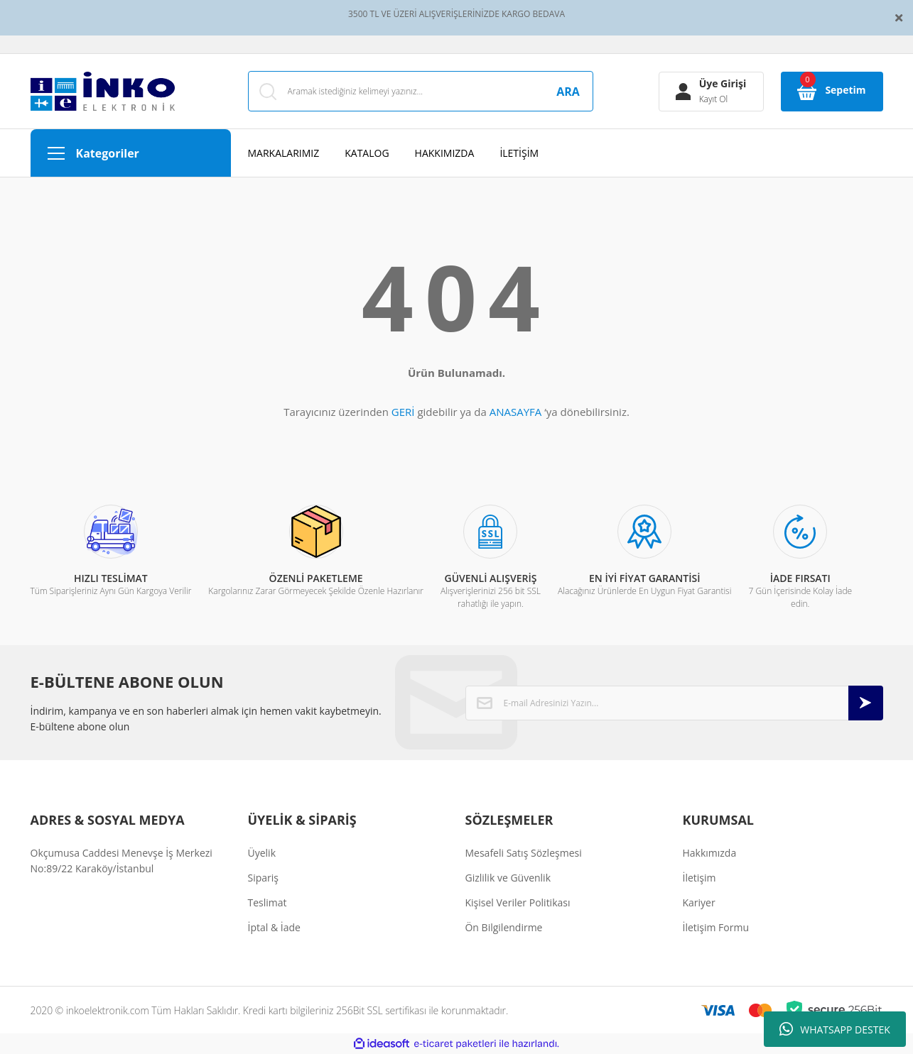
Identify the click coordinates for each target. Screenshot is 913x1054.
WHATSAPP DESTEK (834, 1029)
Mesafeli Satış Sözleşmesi (523, 853)
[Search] (420, 91)
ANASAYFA (516, 412)
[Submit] (865, 703)
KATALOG (367, 153)
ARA (568, 91)
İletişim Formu (715, 927)
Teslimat (267, 902)
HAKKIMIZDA (445, 153)
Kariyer (698, 902)
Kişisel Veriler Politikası (517, 902)
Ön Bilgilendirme (503, 927)
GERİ (403, 412)
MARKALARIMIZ (284, 153)
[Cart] (832, 91)
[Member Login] (711, 91)
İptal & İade (274, 927)
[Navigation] (131, 153)
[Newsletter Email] (674, 703)
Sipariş (263, 877)
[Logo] (103, 91)
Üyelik (262, 853)
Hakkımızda (709, 853)
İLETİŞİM (519, 153)
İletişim (698, 877)
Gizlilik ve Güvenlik (508, 877)
